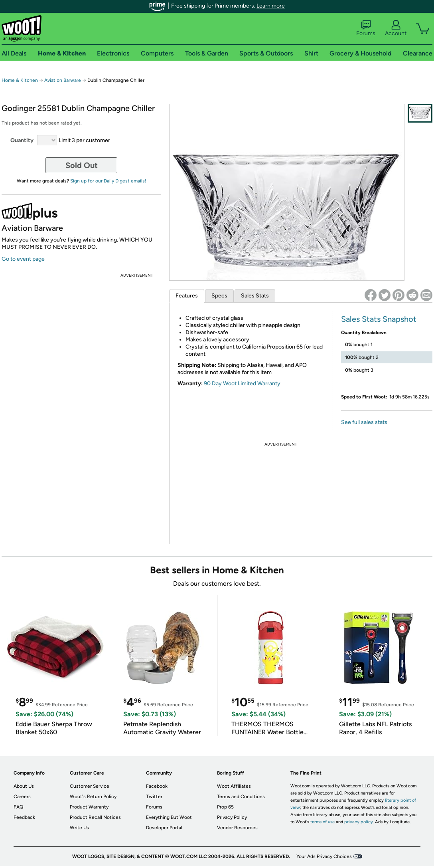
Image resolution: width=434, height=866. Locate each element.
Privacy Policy (232, 817)
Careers (22, 796)
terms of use (322, 821)
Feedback (24, 817)
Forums (365, 28)
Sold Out (81, 165)
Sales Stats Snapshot (378, 319)
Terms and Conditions (241, 796)
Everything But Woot (169, 817)
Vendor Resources (237, 827)
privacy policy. (359, 821)
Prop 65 (225, 807)
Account (395, 28)
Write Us (79, 827)
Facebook (157, 786)
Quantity (22, 140)
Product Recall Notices (95, 817)
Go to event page (23, 259)
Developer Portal (164, 827)
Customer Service (89, 786)
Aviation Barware (63, 80)
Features (187, 295)
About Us (24, 786)
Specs (219, 295)
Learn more (270, 5)
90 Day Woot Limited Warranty (242, 383)
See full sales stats (364, 422)
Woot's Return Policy (93, 796)
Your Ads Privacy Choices (324, 856)
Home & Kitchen (20, 80)
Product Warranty (89, 807)
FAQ (18, 807)
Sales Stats (255, 295)
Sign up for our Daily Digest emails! (108, 181)
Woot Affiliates (234, 786)
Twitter (154, 796)
